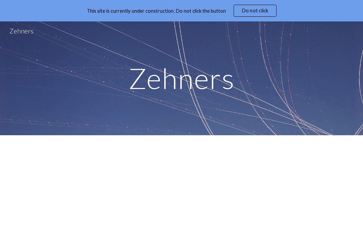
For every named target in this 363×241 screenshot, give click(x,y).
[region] (181, 10)
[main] (181, 78)
